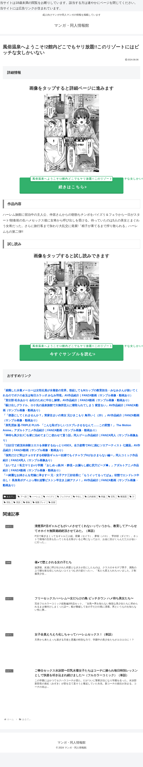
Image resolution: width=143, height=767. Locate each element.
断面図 (122, 496)
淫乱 (7, 502)
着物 (26, 502)
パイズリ (48, 496)
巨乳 (111, 496)
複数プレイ (39, 502)
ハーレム (35, 496)
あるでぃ (9, 496)
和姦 (102, 496)
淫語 (17, 502)
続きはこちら (76, 183)
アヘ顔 (22, 496)
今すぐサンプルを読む (76, 350)
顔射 (52, 502)
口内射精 (90, 496)
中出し (77, 496)
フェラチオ (63, 496)
